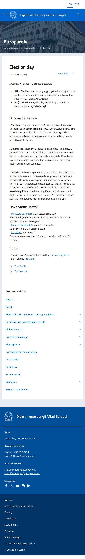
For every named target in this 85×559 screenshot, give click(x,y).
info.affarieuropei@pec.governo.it (22, 473)
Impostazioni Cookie (14, 549)
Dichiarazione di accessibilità (19, 543)
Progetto (9, 531)
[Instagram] (23, 486)
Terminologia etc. (60, 255)
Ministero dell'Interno (22, 214)
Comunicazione (12, 48)
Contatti (8, 499)
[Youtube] (17, 486)
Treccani (29, 259)
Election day (18, 271)
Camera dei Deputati (22, 225)
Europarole (29, 48)
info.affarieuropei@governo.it (20, 469)
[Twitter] (12, 486)
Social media (11, 524)
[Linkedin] (29, 486)
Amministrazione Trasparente (20, 506)
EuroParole (17, 266)
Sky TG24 (16, 232)
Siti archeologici (12, 537)
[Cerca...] (78, 15)
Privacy (8, 512)
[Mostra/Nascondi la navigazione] (5, 15)
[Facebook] (6, 486)
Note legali (10, 518)
